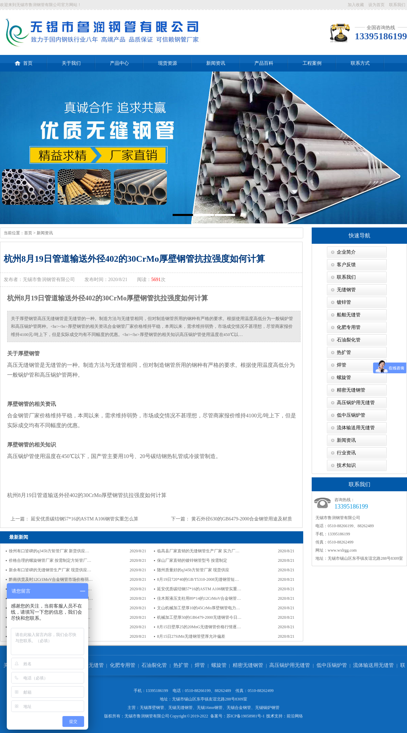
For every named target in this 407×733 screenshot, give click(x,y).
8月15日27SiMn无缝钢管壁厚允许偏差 (191, 636)
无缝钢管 (346, 289)
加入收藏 (356, 4)
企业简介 (346, 252)
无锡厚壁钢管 (152, 707)
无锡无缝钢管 (180, 707)
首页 (24, 60)
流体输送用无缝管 (356, 427)
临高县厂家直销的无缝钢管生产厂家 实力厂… (198, 551)
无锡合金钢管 (239, 707)
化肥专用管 (349, 327)
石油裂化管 (349, 339)
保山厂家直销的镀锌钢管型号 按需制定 (192, 560)
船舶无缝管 (349, 314)
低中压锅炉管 (351, 415)
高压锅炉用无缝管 (356, 402)
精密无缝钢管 (351, 390)
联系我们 (397, 4)
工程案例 (312, 63)
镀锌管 (344, 302)
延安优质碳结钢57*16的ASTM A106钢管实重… (199, 589)
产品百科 (263, 63)
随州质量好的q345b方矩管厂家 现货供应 (193, 570)
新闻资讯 (215, 63)
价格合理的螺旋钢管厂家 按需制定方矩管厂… (50, 560)
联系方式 (360, 63)
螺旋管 (344, 377)
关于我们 (71, 63)
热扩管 (344, 352)
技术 (270, 716)
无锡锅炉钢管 (267, 707)
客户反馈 (346, 264)
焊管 (341, 365)
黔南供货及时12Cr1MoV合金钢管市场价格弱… (51, 579)
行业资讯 (346, 452)
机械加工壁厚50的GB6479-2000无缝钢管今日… (199, 617)
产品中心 (119, 63)
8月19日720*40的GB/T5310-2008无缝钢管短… (198, 579)
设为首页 (376, 4)
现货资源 (167, 63)
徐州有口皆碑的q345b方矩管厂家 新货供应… (49, 551)
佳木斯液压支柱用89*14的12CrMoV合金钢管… (199, 598)
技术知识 (346, 465)
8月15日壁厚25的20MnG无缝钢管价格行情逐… (199, 627)
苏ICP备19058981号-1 (246, 716)
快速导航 (359, 235)
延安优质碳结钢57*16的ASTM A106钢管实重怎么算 (85, 518)
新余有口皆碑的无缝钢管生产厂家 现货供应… (50, 570)
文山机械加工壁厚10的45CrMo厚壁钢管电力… (198, 608)
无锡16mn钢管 (209, 707)
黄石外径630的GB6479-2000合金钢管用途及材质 (241, 518)
